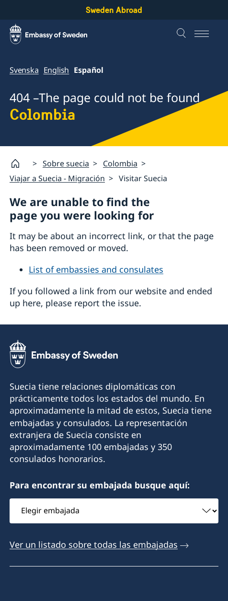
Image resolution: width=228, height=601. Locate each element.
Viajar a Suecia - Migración (57, 178)
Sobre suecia (66, 163)
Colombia (120, 163)
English (56, 70)
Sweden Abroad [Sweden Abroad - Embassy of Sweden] (114, 9)
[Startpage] (19, 163)
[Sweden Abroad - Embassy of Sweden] (57, 34)
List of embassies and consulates (96, 269)
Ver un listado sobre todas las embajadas (94, 544)
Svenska (24, 70)
